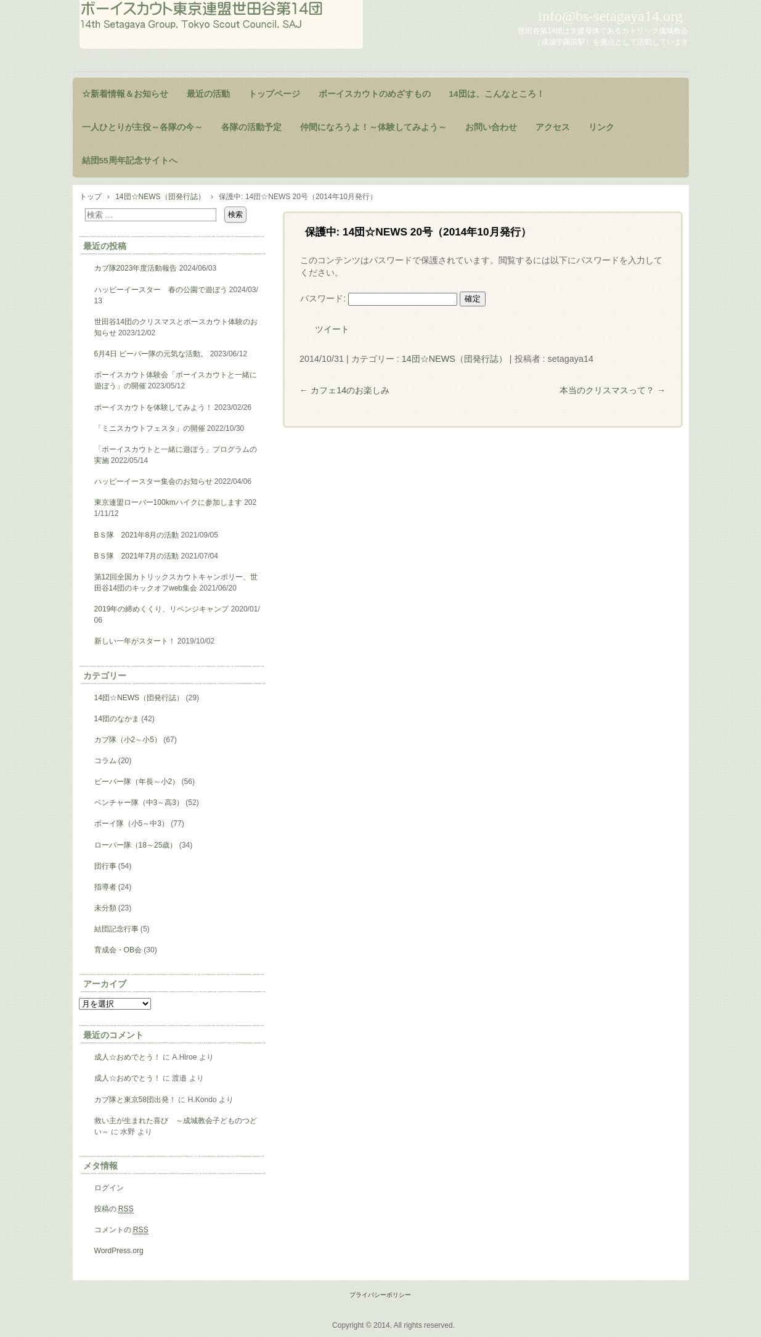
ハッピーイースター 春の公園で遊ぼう (160, 289)
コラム (105, 760)
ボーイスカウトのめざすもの (375, 94)
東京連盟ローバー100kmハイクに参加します (168, 502)
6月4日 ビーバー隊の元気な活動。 (151, 354)
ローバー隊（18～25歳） (135, 845)
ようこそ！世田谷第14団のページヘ (221, 24)
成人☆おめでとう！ (127, 1057)
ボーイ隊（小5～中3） (131, 823)
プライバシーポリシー (380, 1294)
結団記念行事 (116, 929)
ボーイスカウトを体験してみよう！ (153, 407)
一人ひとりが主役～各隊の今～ (142, 127)
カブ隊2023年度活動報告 (135, 268)
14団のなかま (116, 718)
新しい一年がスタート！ (135, 641)
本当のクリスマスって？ (612, 390)
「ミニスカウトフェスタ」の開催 (149, 428)
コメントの (121, 1230)
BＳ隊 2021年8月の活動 (136, 535)
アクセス (552, 127)
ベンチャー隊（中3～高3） (139, 802)
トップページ (274, 94)
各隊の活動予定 (251, 127)
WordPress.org (119, 1250)
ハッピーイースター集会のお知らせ (153, 481)
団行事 (105, 866)
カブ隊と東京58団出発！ (135, 1099)
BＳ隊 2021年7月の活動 (136, 556)
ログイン (109, 1188)
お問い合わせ (491, 127)
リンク (601, 127)
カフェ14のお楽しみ (344, 390)
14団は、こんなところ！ (497, 94)
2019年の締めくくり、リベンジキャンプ (161, 609)
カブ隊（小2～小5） (127, 739)
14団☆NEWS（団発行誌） (454, 359)
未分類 (105, 908)
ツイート (332, 329)
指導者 (105, 887)
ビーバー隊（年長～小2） (137, 781)
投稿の (114, 1209)
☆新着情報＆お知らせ (125, 94)
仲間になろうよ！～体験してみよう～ (373, 127)
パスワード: (378, 298)
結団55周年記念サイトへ (129, 160)
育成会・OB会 (118, 950)
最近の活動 (208, 94)
